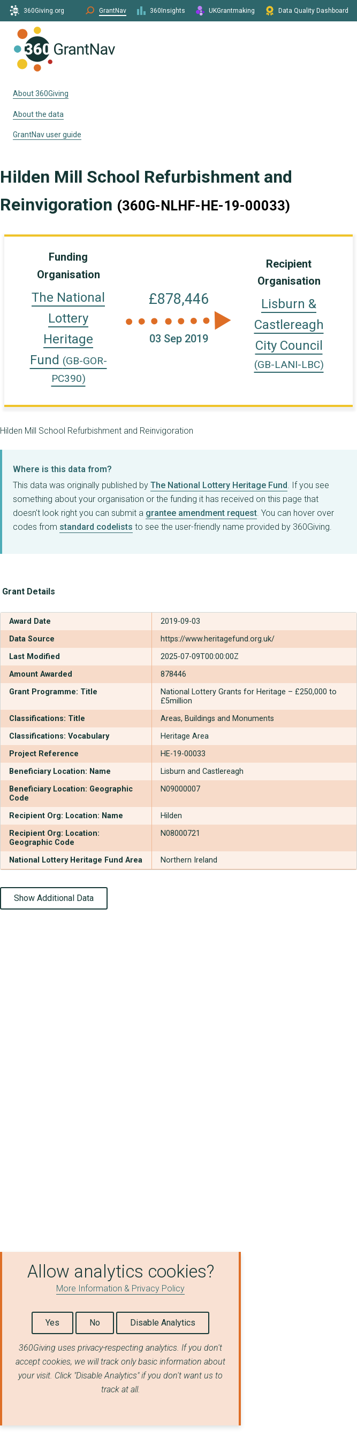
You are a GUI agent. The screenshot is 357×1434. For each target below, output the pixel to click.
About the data (38, 114)
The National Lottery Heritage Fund (68, 337)
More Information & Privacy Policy (120, 1288)
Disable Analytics (162, 1323)
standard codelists (96, 527)
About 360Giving (41, 93)
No (94, 1323)
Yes (52, 1323)
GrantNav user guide (47, 134)
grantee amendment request (201, 513)
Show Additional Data (54, 898)
